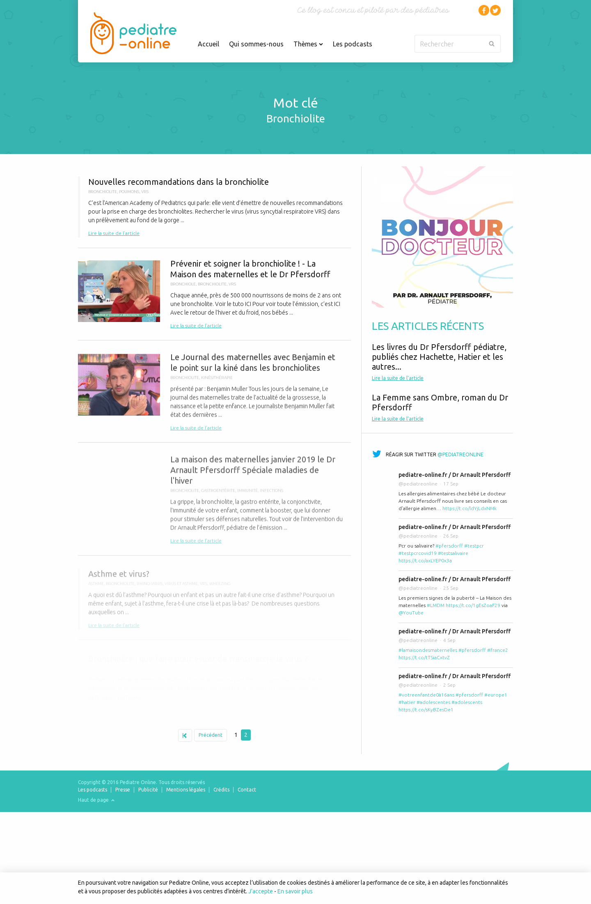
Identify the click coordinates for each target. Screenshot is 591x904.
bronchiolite (102, 191)
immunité (247, 495)
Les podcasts (352, 44)
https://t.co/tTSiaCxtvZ (424, 657)
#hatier (407, 702)
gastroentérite (218, 495)
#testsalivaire (453, 553)
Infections (271, 495)
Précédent (210, 735)
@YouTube (411, 612)
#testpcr (474, 545)
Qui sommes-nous (256, 44)
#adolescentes (433, 702)
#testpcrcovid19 (418, 553)
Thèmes (308, 44)
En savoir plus (295, 891)
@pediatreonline (460, 454)
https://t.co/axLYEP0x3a (425, 560)
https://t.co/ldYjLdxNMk (469, 508)
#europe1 (495, 694)
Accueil (208, 44)
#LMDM (435, 605)
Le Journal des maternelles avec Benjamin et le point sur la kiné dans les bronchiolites (214, 395)
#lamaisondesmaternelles (428, 650)
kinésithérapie (217, 381)
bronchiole (183, 284)
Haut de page (96, 800)
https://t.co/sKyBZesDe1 (426, 709)
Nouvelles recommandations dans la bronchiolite (214, 207)
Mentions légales (185, 789)
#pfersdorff (449, 545)
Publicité (148, 789)
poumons (129, 191)
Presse (122, 789)
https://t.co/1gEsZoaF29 (473, 605)
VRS (145, 191)
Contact (247, 789)
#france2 (497, 650)
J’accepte (260, 891)
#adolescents (466, 702)
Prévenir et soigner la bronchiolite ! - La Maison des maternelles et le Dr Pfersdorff (214, 294)
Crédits (221, 789)
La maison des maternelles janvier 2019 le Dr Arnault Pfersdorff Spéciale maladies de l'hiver (214, 504)
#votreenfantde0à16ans (426, 694)
